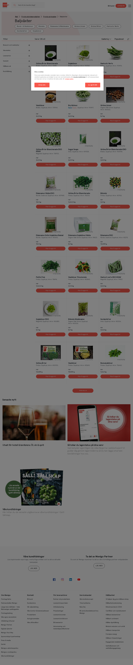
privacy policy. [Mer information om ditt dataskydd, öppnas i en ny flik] (69, 79)
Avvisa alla (41, 85)
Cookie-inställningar (80, 77)
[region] (67, 78)
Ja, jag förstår (92, 85)
